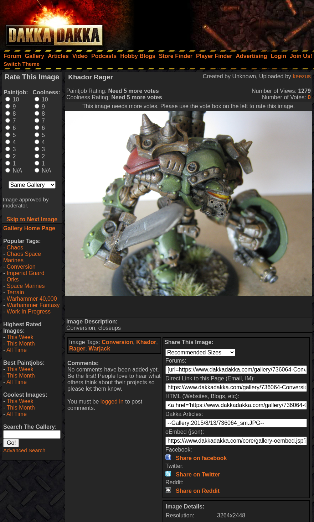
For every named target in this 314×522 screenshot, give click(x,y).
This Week (19, 337)
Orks (13, 279)
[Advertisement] (218, 23)
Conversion (21, 267)
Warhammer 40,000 (32, 299)
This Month (20, 344)
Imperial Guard (26, 273)
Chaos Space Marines (22, 257)
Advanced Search (24, 450)
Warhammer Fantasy (33, 305)
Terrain (15, 292)
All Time (16, 350)
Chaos (15, 247)
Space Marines (26, 286)
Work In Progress (29, 312)
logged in (112, 402)
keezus (302, 76)
